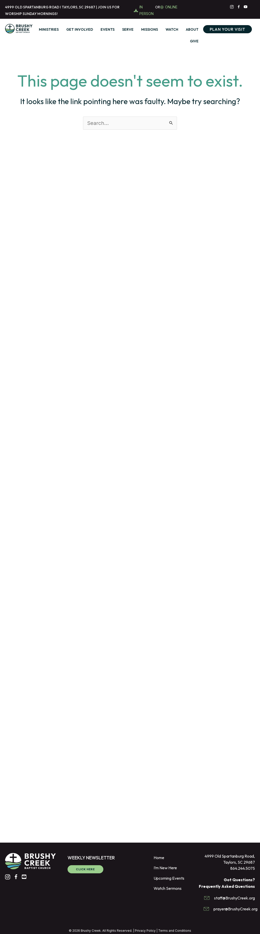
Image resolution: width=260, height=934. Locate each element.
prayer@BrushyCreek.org (235, 908)
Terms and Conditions (174, 930)
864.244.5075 (242, 868)
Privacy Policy (145, 930)
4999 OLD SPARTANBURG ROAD (32, 7)
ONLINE (171, 7)
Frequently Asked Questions (227, 886)
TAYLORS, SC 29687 (78, 7)
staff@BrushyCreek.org (234, 897)
